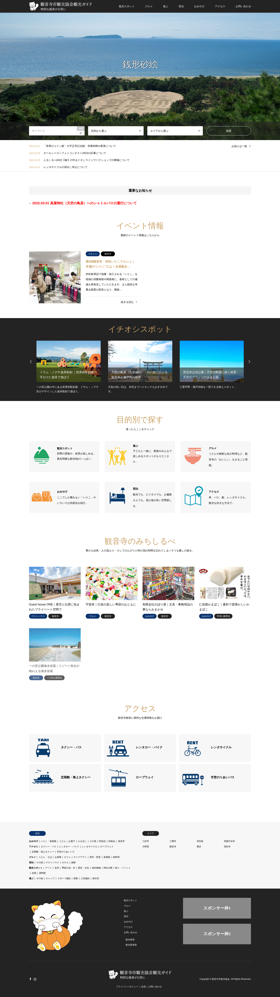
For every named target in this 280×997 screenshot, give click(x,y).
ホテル (65, 862)
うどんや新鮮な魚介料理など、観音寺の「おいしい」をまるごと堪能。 (228, 457)
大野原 (145, 846)
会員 (143, 986)
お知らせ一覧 (239, 146)
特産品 (111, 841)
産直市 (121, 841)
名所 (57, 868)
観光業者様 (131, 945)
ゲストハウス (52, 862)
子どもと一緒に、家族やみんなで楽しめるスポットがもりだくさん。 (152, 453)
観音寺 (173, 846)
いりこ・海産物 (48, 841)
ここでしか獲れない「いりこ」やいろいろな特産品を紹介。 (76, 497)
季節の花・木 (68, 868)
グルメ (149, 6)
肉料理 (116, 857)
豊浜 (199, 846)
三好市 (145, 841)
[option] (140, 70)
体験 (75, 878)
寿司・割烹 (95, 857)
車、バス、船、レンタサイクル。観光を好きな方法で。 (228, 497)
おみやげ (199, 6)
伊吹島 (200, 841)
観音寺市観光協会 (221, 979)
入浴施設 (85, 878)
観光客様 (130, 939)
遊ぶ (165, 6)
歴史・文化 (83, 868)
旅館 (73, 862)
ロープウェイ (106, 846)
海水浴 (95, 878)
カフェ (67, 857)
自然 (34, 873)
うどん (62, 841)
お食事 (58, 857)
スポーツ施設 (64, 878)
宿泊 (181, 6)
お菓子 (71, 841)
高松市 (227, 846)
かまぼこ (82, 841)
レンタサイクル (89, 846)
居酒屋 (106, 857)
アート (48, 868)
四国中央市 (229, 841)
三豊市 (173, 841)
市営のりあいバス (66, 851)
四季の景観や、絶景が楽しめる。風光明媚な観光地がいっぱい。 (76, 453)
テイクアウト (80, 857)
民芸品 (102, 841)
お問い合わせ (243, 6)
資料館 (42, 873)
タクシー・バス (48, 846)
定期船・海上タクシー (43, 851)
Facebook (30, 979)
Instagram (35, 979)
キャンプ (50, 878)
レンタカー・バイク (69, 846)
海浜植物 (96, 868)
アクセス (220, 6)
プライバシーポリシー (127, 986)
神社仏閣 (107, 868)
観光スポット (127, 6)
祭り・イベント (123, 868)
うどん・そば (45, 857)
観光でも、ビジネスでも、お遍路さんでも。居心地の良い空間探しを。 (152, 497)
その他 (93, 841)
